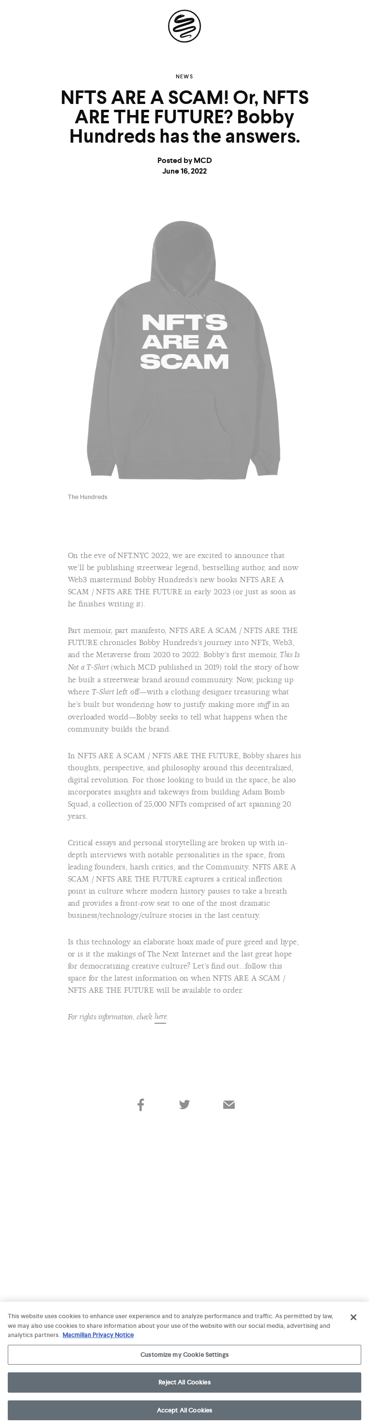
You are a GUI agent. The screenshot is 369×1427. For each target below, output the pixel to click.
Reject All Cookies (184, 1385)
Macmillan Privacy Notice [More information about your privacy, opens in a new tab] (98, 1337)
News (184, 76)
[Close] (353, 1319)
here (160, 1017)
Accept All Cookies (184, 1413)
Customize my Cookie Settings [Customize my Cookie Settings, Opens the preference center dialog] (184, 1357)
